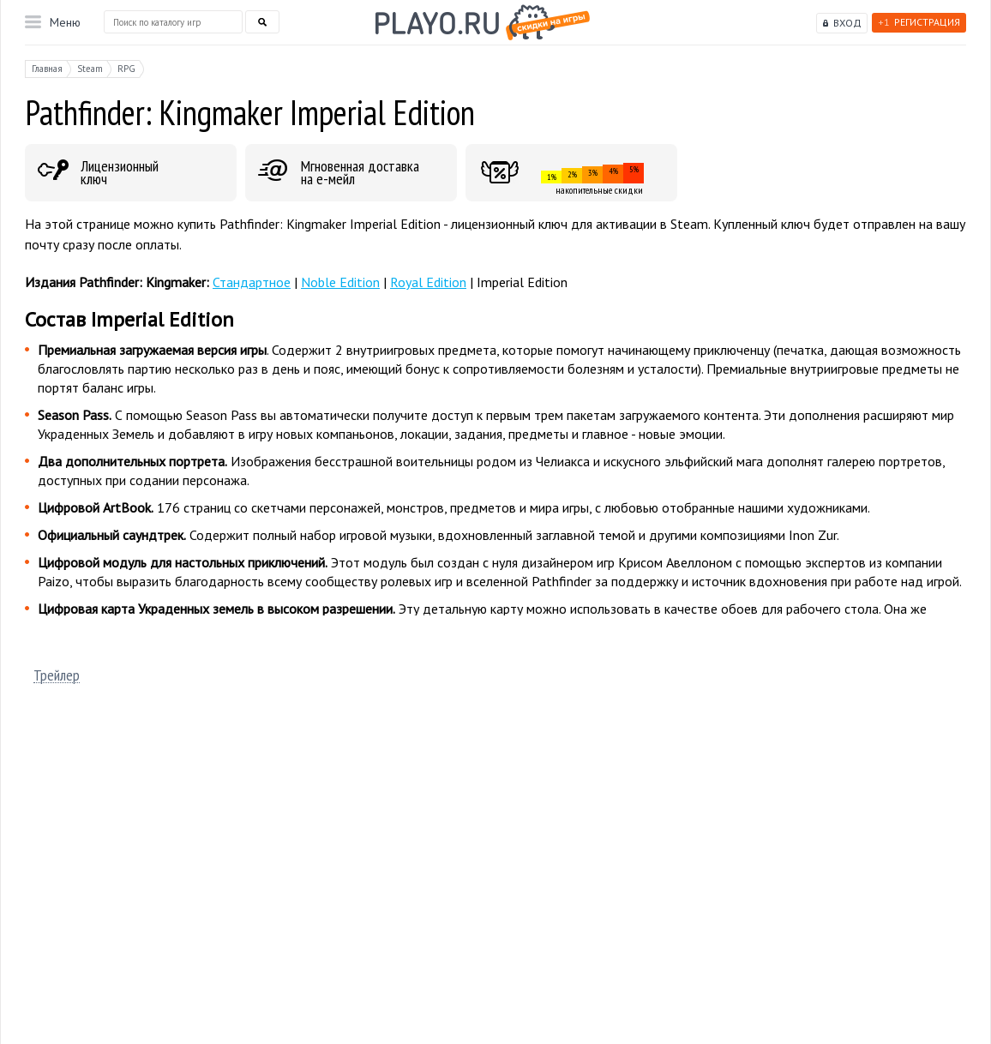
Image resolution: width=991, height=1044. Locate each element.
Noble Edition (340, 282)
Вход (847, 22)
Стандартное (252, 282)
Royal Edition (428, 282)
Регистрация (919, 21)
